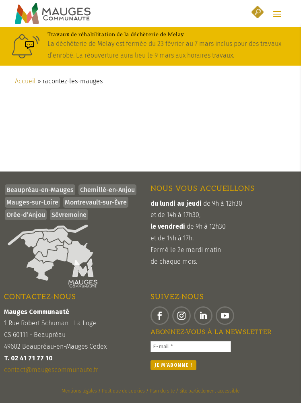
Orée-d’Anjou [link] (25, 215)
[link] (53, 13)
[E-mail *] (190, 346)
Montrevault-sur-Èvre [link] (96, 202)
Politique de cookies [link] (123, 391)
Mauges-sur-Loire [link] (32, 202)
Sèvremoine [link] (69, 215)
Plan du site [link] (162, 391)
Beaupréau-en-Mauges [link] (40, 190)
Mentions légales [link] (79, 391)
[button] (277, 13)
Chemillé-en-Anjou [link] (107, 190)
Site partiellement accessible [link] (209, 391)
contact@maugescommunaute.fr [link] (51, 370)
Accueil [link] (25, 81)
